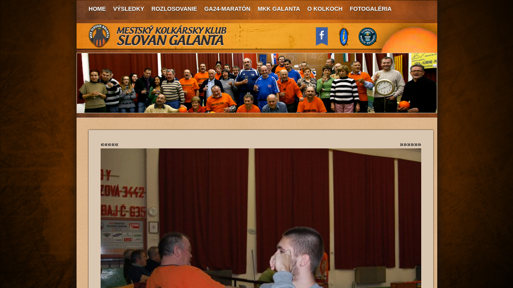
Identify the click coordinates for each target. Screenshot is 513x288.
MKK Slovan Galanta (158, 36)
